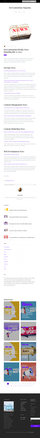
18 (15, 385)
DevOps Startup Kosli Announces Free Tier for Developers (15, 70)
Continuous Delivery (27, 279)
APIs (29, 283)
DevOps (5, 259)
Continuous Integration (20, 279)
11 (29, 383)
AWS (12, 283)
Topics (19, 11)
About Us (22, 407)
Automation (8, 278)
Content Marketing (25, 283)
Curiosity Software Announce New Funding (12, 93)
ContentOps (6, 256)
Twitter (23, 419)
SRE (10, 279)
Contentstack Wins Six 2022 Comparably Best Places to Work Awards (17, 107)
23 (26, 385)
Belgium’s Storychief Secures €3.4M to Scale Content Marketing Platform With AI (19, 132)
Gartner (8, 285)
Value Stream (13, 279)
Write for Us (23, 408)
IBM (14, 285)
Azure (20, 283)
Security (31, 283)
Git (4, 278)
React (30, 278)
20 (19, 385)
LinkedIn (23, 417)
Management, (8, 180)
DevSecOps (6, 264)
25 (30, 385)
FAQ (21, 405)
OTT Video (33, 278)
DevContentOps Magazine (20, 7)
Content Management (7, 249)
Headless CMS (21, 278)
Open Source (25, 281)
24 (28, 385)
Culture (33, 281)
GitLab (17, 278)
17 (13, 385)
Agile (5, 279)
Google (17, 283)
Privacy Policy (23, 410)
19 (17, 385)
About (24, 11)
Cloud (12, 180)
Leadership (6, 261)
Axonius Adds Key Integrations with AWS (11, 154)
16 (11, 385)
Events (5, 268)
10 (27, 383)
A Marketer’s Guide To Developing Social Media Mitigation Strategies (17, 141)
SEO (21, 281)
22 (24, 385)
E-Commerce (9, 283)
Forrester (11, 285)
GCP (14, 283)
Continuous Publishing (7, 281)
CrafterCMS (26, 278)
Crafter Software (31, 432)
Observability (18, 281)
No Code (13, 281)
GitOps (11, 278)
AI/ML (5, 251)
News (8, 176)
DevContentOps (6, 247)
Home (16, 11)
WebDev (5, 254)
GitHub (14, 278)
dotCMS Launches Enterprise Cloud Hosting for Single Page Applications (17, 115)
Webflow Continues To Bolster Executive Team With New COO (15, 164)
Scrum (7, 279)
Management (29, 281)
